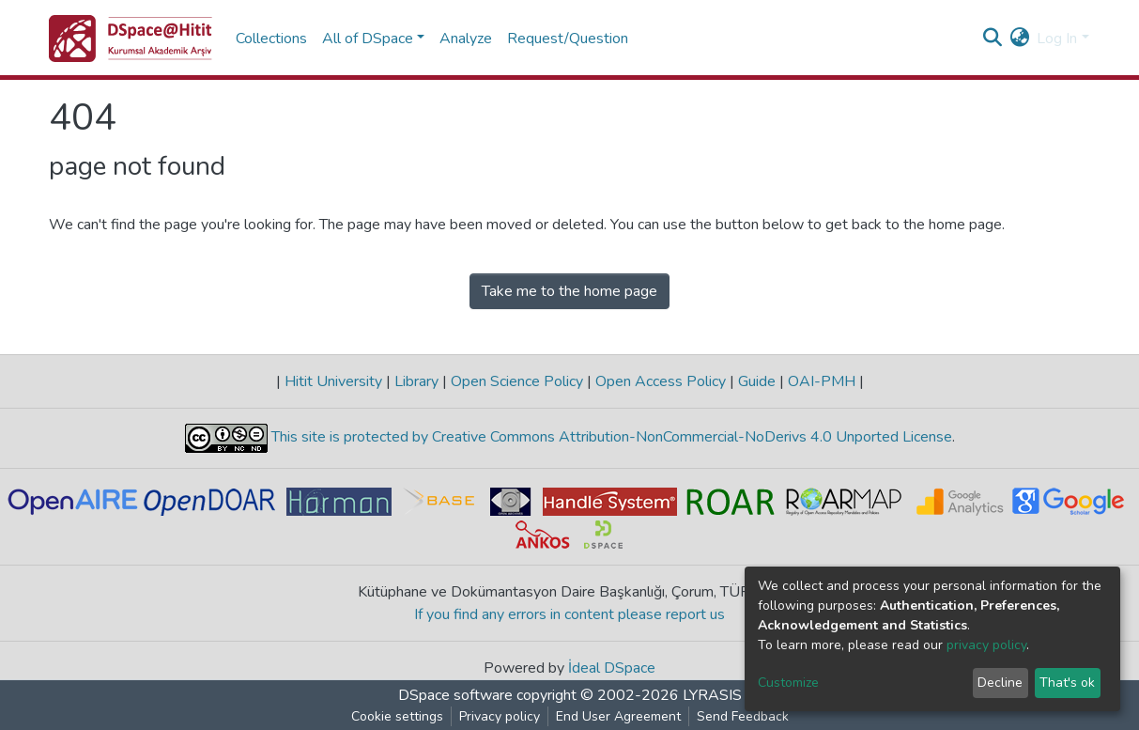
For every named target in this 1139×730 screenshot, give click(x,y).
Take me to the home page (569, 291)
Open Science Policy (517, 381)
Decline (1000, 682)
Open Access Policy (661, 381)
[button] (1019, 38)
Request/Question (567, 38)
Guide (756, 381)
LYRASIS (712, 695)
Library (416, 381)
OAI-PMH (821, 381)
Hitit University (333, 381)
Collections (271, 38)
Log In (1057, 38)
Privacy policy (499, 716)
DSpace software (455, 695)
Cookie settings (397, 716)
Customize (788, 682)
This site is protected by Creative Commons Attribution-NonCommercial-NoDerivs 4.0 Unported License (610, 437)
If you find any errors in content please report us (569, 614)
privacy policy (986, 645)
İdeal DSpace (611, 668)
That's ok (1067, 682)
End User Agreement (618, 716)
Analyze (465, 38)
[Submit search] (992, 38)
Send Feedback (743, 716)
